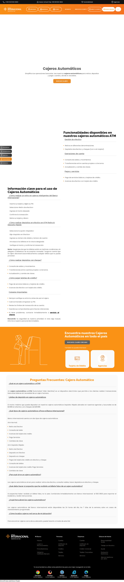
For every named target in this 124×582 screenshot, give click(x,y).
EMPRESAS (44, 9)
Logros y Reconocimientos (42, 544)
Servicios (61, 555)
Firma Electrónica (42, 549)
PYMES (56, 9)
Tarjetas (60, 552)
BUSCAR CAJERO (62, 81)
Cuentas (60, 540)
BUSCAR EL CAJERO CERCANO (77, 342)
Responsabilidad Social (106, 541)
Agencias (102, 366)
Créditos (61, 549)
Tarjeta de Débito (77, 366)
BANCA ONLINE (108, 9)
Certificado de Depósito (62, 544)
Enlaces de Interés (105, 536)
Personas (59, 536)
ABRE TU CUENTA (95, 9)
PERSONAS (32, 9)
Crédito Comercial (85, 549)
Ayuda (103, 549)
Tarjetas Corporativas (86, 552)
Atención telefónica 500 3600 (107, 558)
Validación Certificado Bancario (43, 553)
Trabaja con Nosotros (107, 545)
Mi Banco (38, 536)
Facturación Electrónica (104, 553)
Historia (39, 540)
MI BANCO (68, 9)
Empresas (81, 536)
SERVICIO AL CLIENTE (81, 9)
